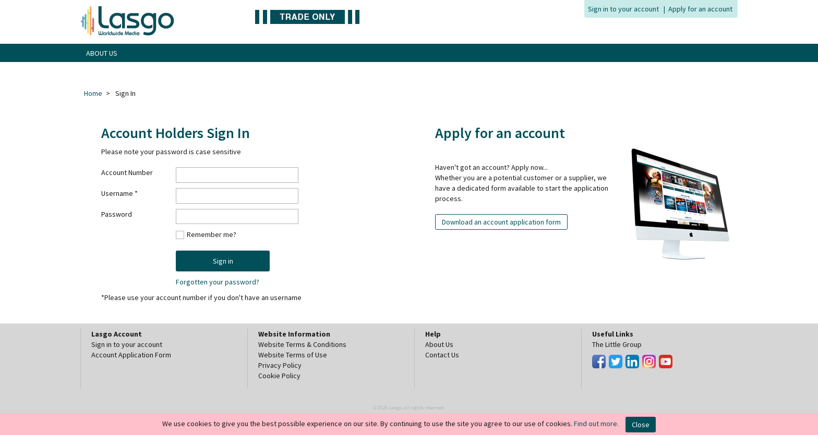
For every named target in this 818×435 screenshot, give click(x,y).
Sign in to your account (623, 9)
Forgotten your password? (217, 282)
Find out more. (596, 423)
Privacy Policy (280, 365)
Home (93, 93)
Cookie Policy (279, 375)
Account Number (127, 172)
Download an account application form (501, 222)
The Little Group (617, 344)
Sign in (223, 261)
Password (116, 214)
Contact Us (442, 354)
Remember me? (211, 234)
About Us (439, 344)
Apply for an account (700, 9)
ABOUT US (101, 53)
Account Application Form (131, 354)
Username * (119, 193)
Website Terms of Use (292, 354)
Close (640, 424)
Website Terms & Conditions (302, 344)
